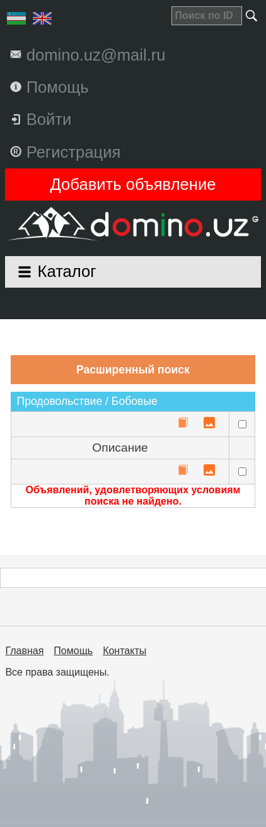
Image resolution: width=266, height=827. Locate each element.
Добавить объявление (133, 184)
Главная (24, 650)
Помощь (73, 650)
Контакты (124, 650)
